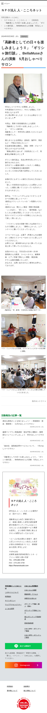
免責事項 (27, 686)
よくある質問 (9, 609)
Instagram (25, 665)
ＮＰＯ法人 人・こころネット (21, 10)
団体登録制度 (28, 623)
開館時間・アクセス (31, 594)
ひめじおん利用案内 (31, 586)
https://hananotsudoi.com (18, 566)
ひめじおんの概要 (30, 590)
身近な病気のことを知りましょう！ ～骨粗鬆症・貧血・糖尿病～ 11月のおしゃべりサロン (23, 424)
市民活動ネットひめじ (10, 17)
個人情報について (30, 690)
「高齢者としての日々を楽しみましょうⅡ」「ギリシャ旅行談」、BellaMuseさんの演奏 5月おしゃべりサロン (23, 461)
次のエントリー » (39, 401)
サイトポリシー (10, 600)
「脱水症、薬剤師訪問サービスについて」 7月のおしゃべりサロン (23, 449)
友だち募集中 (25, 646)
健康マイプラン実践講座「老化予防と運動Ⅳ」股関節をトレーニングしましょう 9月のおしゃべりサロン (23, 436)
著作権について (12, 690)
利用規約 (8, 596)
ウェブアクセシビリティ (13, 604)
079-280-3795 (19, 560)
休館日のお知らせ (30, 598)
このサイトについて (12, 592)
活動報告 (35, 20)
